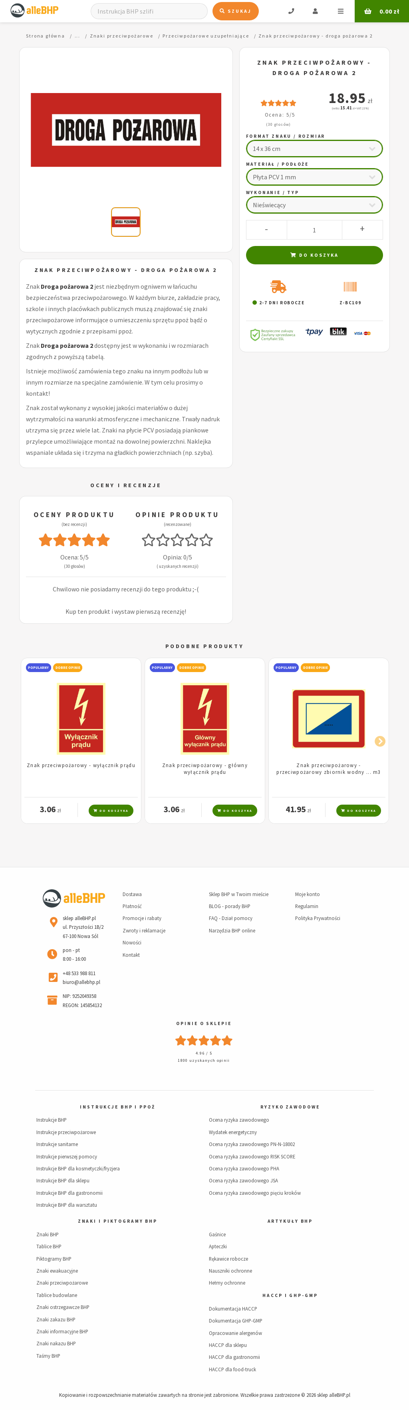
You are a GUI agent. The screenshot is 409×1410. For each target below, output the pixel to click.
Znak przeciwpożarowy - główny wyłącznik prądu (205, 768)
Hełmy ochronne (227, 1282)
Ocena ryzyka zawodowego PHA (244, 1168)
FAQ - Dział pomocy (230, 918)
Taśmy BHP (48, 1355)
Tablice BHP (49, 1246)
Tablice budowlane (56, 1295)
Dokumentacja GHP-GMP (235, 1320)
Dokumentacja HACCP (233, 1308)
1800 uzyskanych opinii (204, 1060)
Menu (340, 11)
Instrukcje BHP (51, 1119)
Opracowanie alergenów (235, 1333)
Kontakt (131, 955)
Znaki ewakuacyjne (57, 1270)
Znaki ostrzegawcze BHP (62, 1307)
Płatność (132, 906)
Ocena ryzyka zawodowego (239, 1119)
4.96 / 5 (204, 1053)
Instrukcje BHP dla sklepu (62, 1180)
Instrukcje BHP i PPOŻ (117, 1107)
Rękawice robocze (228, 1258)
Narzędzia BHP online (232, 930)
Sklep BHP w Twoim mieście (238, 894)
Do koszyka (314, 255)
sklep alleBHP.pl (333, 1395)
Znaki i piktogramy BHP (117, 1221)
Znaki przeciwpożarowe (62, 1282)
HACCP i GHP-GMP (290, 1295)
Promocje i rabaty (142, 918)
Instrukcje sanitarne (57, 1144)
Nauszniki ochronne (230, 1270)
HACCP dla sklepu (228, 1345)
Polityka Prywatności (317, 918)
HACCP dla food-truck (232, 1369)
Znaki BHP (47, 1234)
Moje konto (307, 894)
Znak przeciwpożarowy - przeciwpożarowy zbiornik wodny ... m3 (328, 768)
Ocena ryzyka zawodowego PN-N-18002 (252, 1144)
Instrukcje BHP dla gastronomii (69, 1193)
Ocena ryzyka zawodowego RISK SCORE (252, 1156)
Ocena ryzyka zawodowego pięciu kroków (255, 1193)
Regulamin (306, 906)
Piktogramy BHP (53, 1258)
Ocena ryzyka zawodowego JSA (243, 1180)
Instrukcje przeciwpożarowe (66, 1132)
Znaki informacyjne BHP (62, 1331)
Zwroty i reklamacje (144, 930)
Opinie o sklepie (203, 1023)
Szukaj (236, 11)
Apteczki (218, 1246)
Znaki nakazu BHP (56, 1343)
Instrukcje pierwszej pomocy (66, 1156)
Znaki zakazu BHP (55, 1319)
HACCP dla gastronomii (234, 1357)
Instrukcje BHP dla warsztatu (66, 1205)
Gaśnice (217, 1234)
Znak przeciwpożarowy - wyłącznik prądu (81, 765)
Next (378, 740)
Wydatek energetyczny (233, 1132)
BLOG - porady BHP (229, 906)
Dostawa (132, 894)
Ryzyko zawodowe (290, 1107)
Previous (31, 740)
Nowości (132, 942)
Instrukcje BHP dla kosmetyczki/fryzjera (78, 1168)
